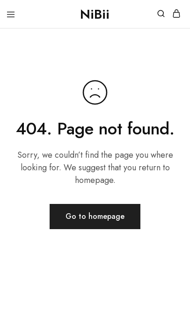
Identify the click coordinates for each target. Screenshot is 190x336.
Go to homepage (95, 216)
